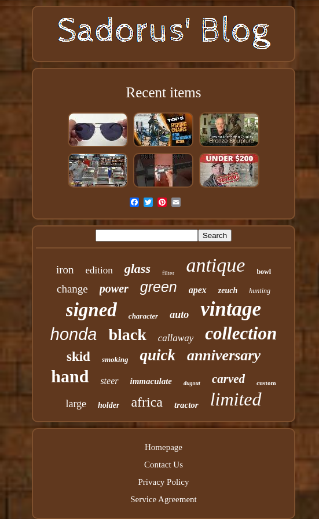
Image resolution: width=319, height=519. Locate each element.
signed (91, 309)
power (114, 288)
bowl (263, 272)
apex (198, 290)
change (72, 289)
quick (157, 355)
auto (179, 314)
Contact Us (163, 464)
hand (70, 376)
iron (65, 270)
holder (108, 405)
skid (78, 356)
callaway (175, 337)
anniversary (224, 355)
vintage (230, 309)
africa (147, 402)
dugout (192, 383)
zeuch (227, 290)
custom (266, 382)
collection (241, 333)
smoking (115, 359)
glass (137, 268)
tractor (186, 405)
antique (215, 265)
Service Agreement (163, 499)
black (127, 334)
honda (73, 334)
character (143, 316)
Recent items (163, 92)
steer (109, 381)
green (158, 287)
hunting (259, 291)
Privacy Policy (163, 482)
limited (236, 399)
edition (99, 270)
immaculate (151, 381)
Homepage (163, 447)
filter (168, 272)
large (75, 404)
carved (228, 379)
